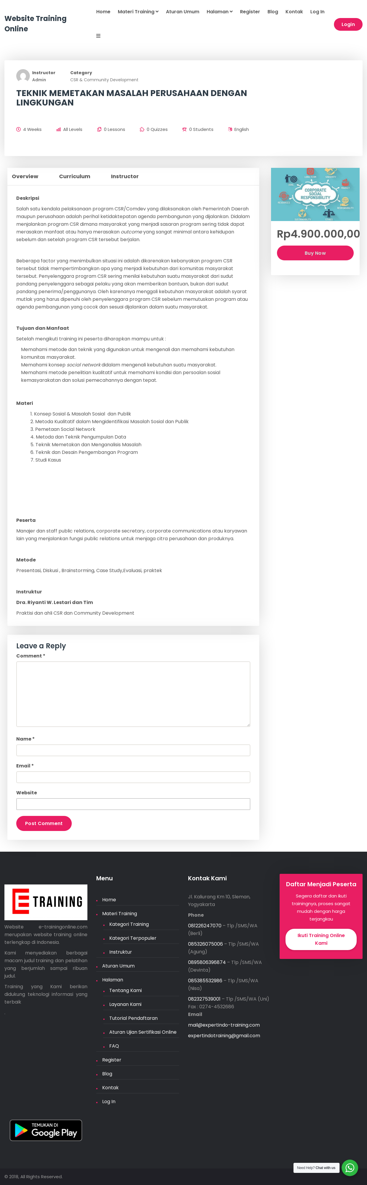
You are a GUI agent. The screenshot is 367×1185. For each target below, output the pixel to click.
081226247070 (204, 925)
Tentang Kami (125, 990)
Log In (317, 11)
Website (26, 792)
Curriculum (74, 176)
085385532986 (205, 980)
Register (250, 11)
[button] (94, 36)
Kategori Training (129, 924)
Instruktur (120, 952)
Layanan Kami (125, 1004)
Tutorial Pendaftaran (133, 1018)
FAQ (114, 1046)
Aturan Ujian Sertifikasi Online (143, 1032)
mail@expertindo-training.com (224, 1025)
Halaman (220, 11)
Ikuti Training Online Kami (321, 939)
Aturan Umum (182, 11)
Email (25, 765)
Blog (272, 11)
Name (25, 739)
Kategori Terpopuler (132, 938)
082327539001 (204, 999)
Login (348, 24)
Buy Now (315, 253)
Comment (30, 655)
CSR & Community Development (104, 80)
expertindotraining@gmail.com (224, 1035)
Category (81, 73)
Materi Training (138, 11)
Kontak (294, 11)
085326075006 (205, 944)
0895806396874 (207, 962)
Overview (25, 176)
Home (103, 11)
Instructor (44, 73)
